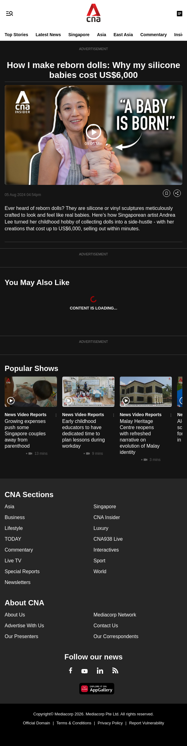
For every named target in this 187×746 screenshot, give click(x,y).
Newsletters (18, 582)
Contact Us (106, 625)
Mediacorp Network (115, 614)
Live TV (13, 560)
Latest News (48, 34)
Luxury (101, 528)
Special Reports (22, 571)
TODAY (13, 539)
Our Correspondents (116, 636)
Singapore (78, 34)
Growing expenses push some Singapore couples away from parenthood (25, 434)
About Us (15, 614)
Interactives (106, 549)
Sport (99, 560)
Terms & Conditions (73, 723)
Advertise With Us (24, 625)
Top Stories (16, 34)
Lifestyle (14, 528)
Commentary (153, 34)
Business (15, 517)
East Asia (123, 34)
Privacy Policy (110, 723)
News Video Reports (25, 414)
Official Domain (36, 723)
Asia (101, 34)
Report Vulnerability (146, 723)
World (100, 571)
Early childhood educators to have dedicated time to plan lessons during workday (83, 434)
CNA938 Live (108, 539)
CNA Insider (107, 517)
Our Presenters (21, 636)
